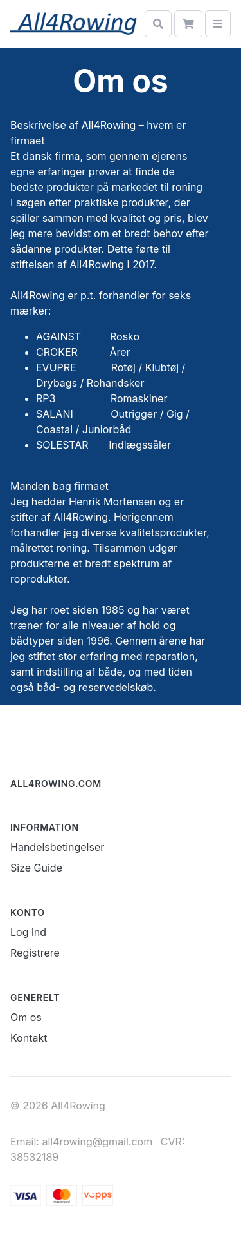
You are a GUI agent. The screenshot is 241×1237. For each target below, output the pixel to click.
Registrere (35, 952)
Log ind (28, 932)
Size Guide (36, 867)
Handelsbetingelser (57, 847)
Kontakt (28, 1037)
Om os (26, 1017)
